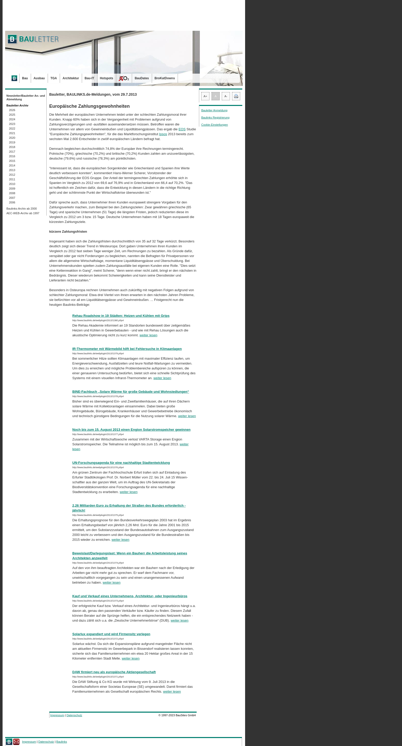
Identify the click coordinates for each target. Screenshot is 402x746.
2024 (12, 119)
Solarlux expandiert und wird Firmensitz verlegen (111, 634)
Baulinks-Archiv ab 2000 (21, 208)
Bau (25, 78)
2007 (12, 197)
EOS (181, 129)
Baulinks (61, 741)
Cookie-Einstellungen (214, 124)
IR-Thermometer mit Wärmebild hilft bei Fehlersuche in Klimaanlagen (127, 349)
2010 (12, 183)
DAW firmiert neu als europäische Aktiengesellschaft (114, 672)
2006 (12, 202)
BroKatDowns (165, 78)
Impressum (57, 715)
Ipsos (163, 134)
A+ (205, 96)
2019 (12, 142)
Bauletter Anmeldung (214, 110)
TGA (54, 78)
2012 (12, 174)
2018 (12, 147)
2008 (12, 193)
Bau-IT (89, 78)
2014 (12, 165)
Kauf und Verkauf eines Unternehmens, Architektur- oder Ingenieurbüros (129, 596)
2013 (12, 170)
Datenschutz (74, 715)
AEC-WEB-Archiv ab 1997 (22, 213)
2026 (12, 110)
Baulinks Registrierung (215, 117)
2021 (12, 133)
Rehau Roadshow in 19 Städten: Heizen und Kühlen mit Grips (120, 316)
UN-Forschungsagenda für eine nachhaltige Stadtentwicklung (121, 463)
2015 (12, 160)
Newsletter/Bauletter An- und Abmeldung (25, 97)
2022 (12, 128)
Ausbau (39, 78)
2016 (12, 156)
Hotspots (106, 78)
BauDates (142, 78)
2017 (12, 151)
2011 (12, 179)
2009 (12, 188)
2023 (12, 123)
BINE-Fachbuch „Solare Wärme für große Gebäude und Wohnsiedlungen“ (130, 392)
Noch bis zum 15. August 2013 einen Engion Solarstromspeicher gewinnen (131, 429)
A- (226, 96)
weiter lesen (148, 335)
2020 (12, 137)
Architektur (71, 78)
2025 (12, 114)
